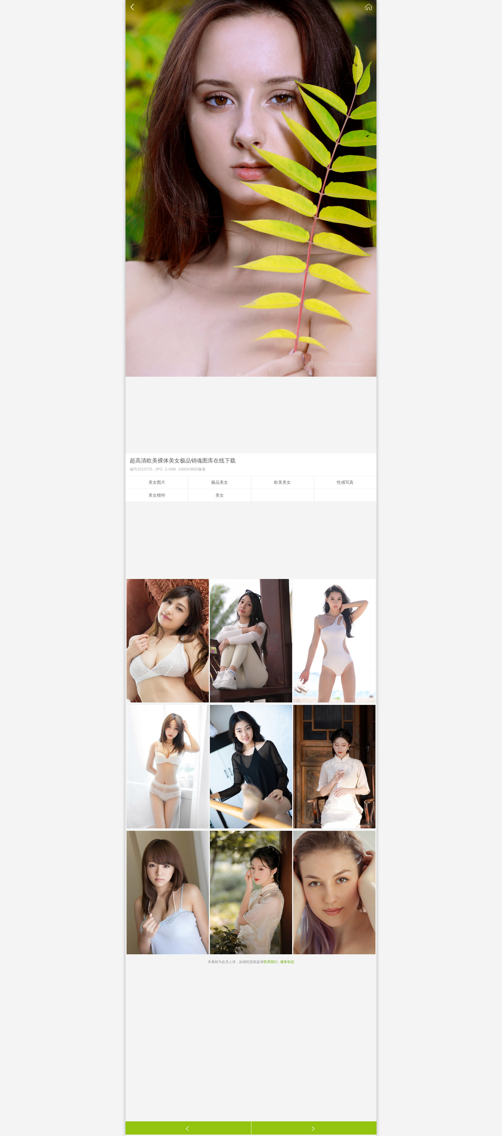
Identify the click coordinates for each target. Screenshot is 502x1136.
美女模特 (157, 495)
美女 (219, 495)
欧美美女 (282, 482)
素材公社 (368, 7)
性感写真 (345, 482)
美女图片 (157, 482)
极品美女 (219, 482)
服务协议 (287, 962)
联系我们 (270, 962)
